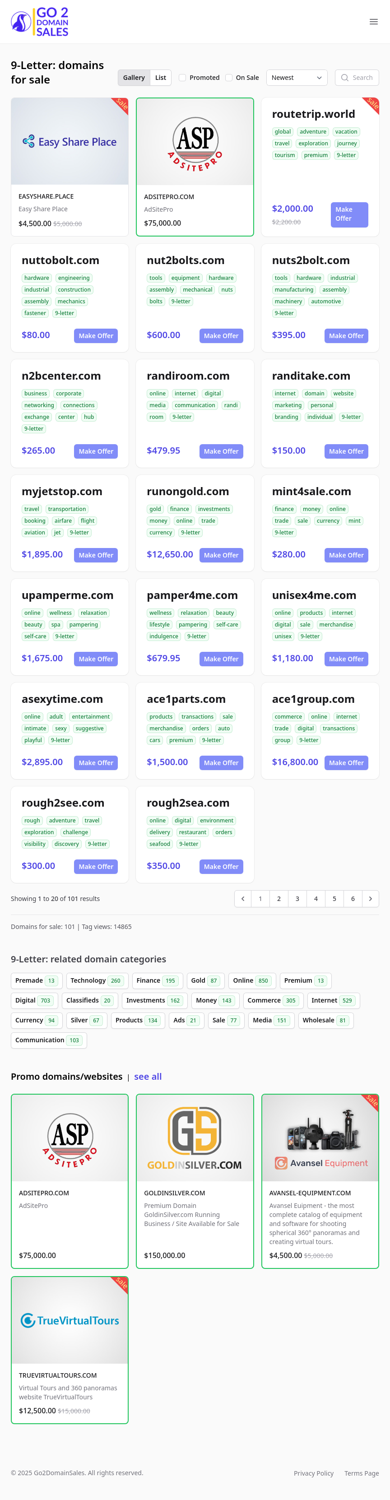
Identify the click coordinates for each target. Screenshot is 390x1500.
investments (214, 509)
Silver (87, 1020)
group (283, 740)
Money (215, 1000)
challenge (75, 832)
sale (302, 521)
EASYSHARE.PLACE (46, 196)
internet (185, 393)
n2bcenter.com (61, 375)
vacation (346, 131)
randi (231, 405)
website (344, 393)
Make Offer (344, 214)
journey (347, 143)
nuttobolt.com (60, 259)
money (158, 521)
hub (89, 417)
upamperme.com (68, 594)
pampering (84, 624)
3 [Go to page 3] (297, 898)
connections (79, 405)
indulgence (163, 636)
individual (320, 417)
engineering (74, 278)
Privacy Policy (314, 1473)
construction (74, 289)
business (35, 393)
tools (155, 278)
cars (154, 740)
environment (216, 820)
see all (148, 1076)
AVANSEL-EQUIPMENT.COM (310, 1193)
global (283, 131)
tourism (285, 155)
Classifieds (90, 1000)
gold (155, 509)
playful (33, 740)
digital (212, 393)
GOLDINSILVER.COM (174, 1193)
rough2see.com (63, 802)
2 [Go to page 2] (279, 898)
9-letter (346, 155)
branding (286, 417)
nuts (226, 289)
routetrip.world (313, 113)
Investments (154, 1000)
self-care (35, 636)
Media (271, 1020)
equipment (186, 278)
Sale (226, 1020)
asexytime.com (62, 698)
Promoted (205, 77)
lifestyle (159, 624)
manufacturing (294, 289)
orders (200, 728)
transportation (67, 509)
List (160, 77)
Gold (206, 980)
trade (208, 521)
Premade (36, 980)
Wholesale (326, 1020)
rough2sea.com (188, 802)
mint (354, 521)
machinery (288, 301)
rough (32, 820)
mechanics (71, 301)
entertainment (91, 716)
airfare (63, 521)
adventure (313, 131)
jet (57, 532)
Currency (36, 1020)
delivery (159, 832)
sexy (60, 728)
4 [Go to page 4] (316, 898)
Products (138, 1020)
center (66, 417)
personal (322, 405)
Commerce (273, 1000)
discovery (67, 844)
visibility (35, 844)
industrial (36, 289)
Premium (306, 980)
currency (160, 532)
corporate (68, 393)
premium (316, 155)
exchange (36, 417)
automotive (326, 301)
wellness (61, 613)
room (156, 417)
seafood (159, 844)
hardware (36, 278)
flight (87, 521)
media (157, 405)
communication (195, 405)
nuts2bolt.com (311, 259)
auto (224, 728)
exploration (313, 143)
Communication (49, 1040)
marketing (288, 405)
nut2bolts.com (186, 259)
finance (179, 509)
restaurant (192, 832)
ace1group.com (313, 698)
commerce (288, 716)
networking (39, 405)
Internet (334, 1000)
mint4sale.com (312, 490)
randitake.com (311, 375)
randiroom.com (188, 375)
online (157, 393)
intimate (35, 728)
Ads (186, 1020)
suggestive (90, 728)
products (311, 613)
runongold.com (188, 490)
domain (315, 393)
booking (35, 521)
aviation (34, 532)
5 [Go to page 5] (334, 898)
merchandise (336, 624)
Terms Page (361, 1473)
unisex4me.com (314, 594)
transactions (197, 716)
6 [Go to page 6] (353, 898)
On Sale (247, 77)
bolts (155, 301)
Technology (97, 980)
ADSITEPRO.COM (169, 196)
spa (55, 624)
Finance (158, 980)
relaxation (94, 613)
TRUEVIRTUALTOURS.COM (58, 1375)
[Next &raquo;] (370, 898)
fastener (35, 313)
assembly (36, 301)
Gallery (134, 77)
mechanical (197, 289)
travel (282, 143)
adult (56, 716)
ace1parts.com (186, 698)
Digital (34, 1000)
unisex (283, 636)
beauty (33, 624)
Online (252, 980)
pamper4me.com (192, 594)
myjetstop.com (62, 490)
